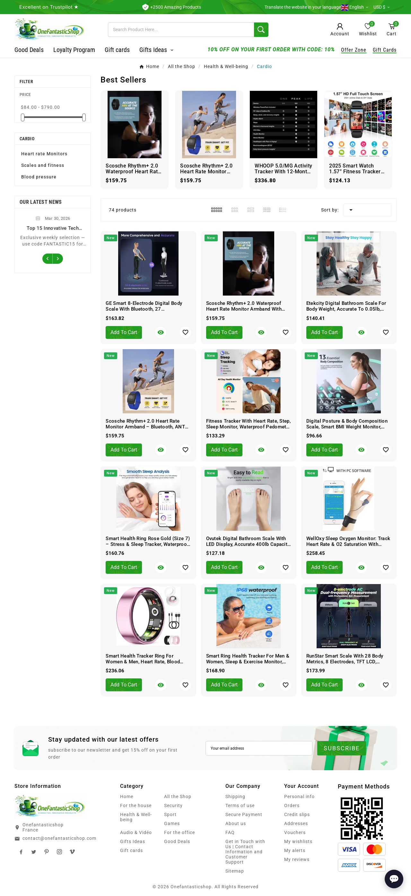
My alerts (294, 850)
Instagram (59, 851)
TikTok (72, 851)
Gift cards (131, 850)
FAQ (230, 832)
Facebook (20, 851)
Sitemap (234, 871)
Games (172, 823)
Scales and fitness (42, 165)
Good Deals (177, 841)
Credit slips (297, 814)
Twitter (33, 851)
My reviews (297, 859)
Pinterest (46, 851)
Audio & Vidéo (136, 832)
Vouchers (295, 832)
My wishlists (298, 841)
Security (173, 805)
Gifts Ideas (132, 841)
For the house (136, 805)
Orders (292, 805)
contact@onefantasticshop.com (59, 838)
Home (126, 796)
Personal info (299, 796)
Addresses (296, 823)
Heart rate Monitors (44, 153)
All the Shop (177, 796)
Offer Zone (353, 50)
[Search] (181, 29)
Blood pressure (39, 176)
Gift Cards (385, 50)
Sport (170, 814)
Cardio (27, 138)
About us (235, 823)
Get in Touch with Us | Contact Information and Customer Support (245, 852)
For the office (179, 832)
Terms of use (240, 805)
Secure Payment (243, 814)
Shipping (235, 796)
